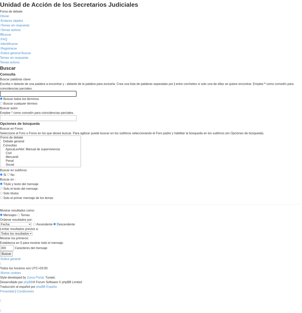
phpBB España (46, 286)
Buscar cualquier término (18, 103)
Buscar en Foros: (11, 128)
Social (40, 165)
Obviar (4, 16)
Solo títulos (9, 193)
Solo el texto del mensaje (19, 188)
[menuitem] (14, 25)
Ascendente (43, 224)
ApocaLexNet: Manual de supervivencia (40, 149)
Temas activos (9, 62)
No (10, 174)
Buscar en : (8, 179)
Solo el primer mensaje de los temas (26, 198)
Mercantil (40, 157)
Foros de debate (40, 138)
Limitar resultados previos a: (19, 229)
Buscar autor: (9, 108)
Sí (3, 174)
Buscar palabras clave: (15, 79)
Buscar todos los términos (19, 99)
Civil (40, 153)
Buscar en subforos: (13, 170)
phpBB (28, 282)
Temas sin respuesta (14, 57)
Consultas (40, 146)
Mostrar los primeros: (14, 238)
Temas (23, 215)
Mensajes (8, 215)
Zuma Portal (35, 277)
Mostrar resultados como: (17, 210)
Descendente (64, 224)
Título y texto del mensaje (19, 184)
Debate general (40, 141)
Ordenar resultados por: (16, 219)
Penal (40, 161)
